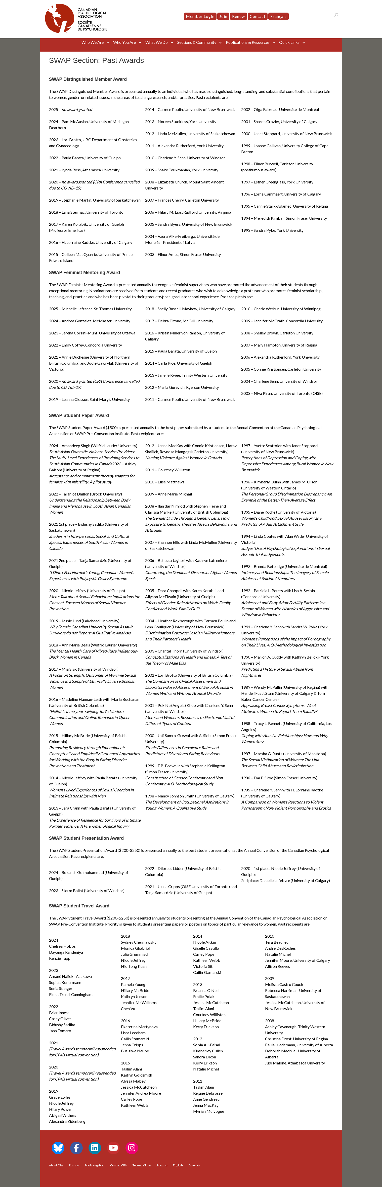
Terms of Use (142, 1165)
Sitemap (161, 1165)
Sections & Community (196, 42)
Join (223, 16)
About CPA (56, 1165)
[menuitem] (278, 16)
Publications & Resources (248, 42)
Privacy (74, 1165)
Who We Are (92, 42)
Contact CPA (118, 1165)
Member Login (200, 16)
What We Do (156, 42)
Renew (238, 16)
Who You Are (124, 42)
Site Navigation (94, 1165)
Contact (258, 16)
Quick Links (289, 42)
